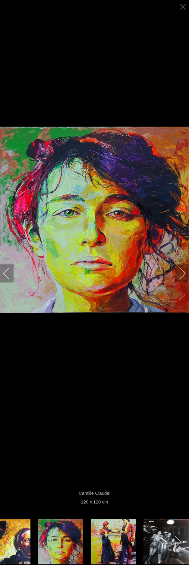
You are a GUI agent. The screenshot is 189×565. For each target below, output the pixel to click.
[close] (183, 7)
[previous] (10, 273)
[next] (178, 273)
